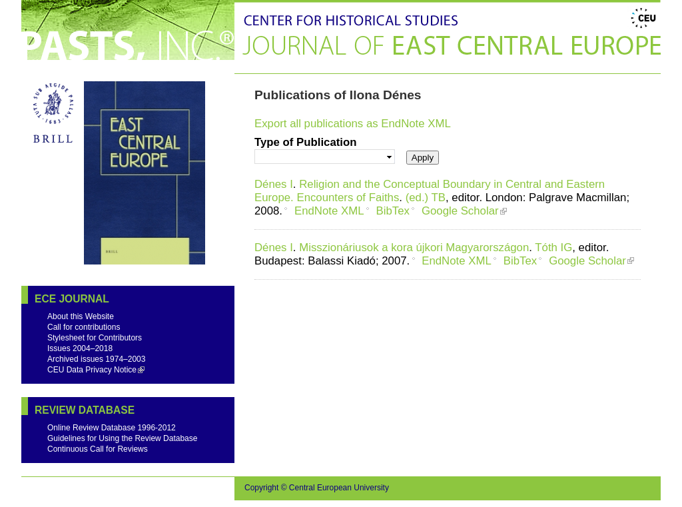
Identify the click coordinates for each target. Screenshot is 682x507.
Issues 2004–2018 (80, 348)
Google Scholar (460, 211)
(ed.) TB (426, 197)
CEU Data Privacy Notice (92, 369)
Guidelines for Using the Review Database (122, 438)
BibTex (393, 211)
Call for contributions (83, 327)
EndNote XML (329, 211)
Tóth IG (553, 247)
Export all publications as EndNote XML (352, 123)
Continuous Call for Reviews (97, 449)
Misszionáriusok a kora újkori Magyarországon (414, 247)
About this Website (80, 316)
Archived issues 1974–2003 (96, 359)
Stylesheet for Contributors (94, 337)
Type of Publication (305, 142)
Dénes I (273, 184)
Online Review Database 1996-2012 (111, 427)
